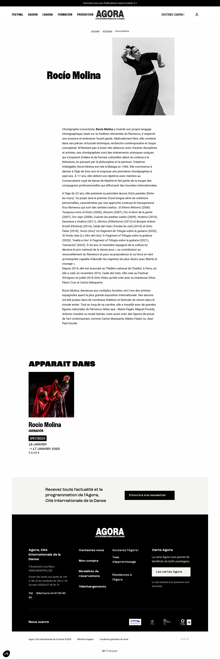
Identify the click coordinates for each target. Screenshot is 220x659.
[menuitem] (172, 15)
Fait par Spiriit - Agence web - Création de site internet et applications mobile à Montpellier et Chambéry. (185, 639)
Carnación (36, 431)
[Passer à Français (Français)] (110, 650)
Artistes (107, 31)
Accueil (95, 31)
